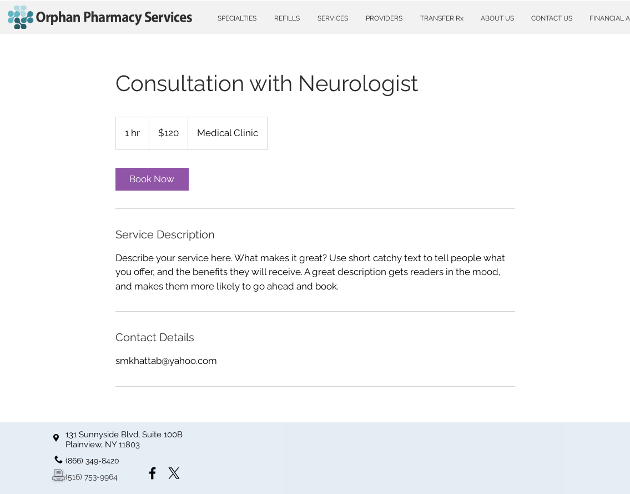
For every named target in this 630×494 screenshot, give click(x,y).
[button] (237, 18)
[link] (152, 179)
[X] (174, 473)
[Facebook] (152, 473)
